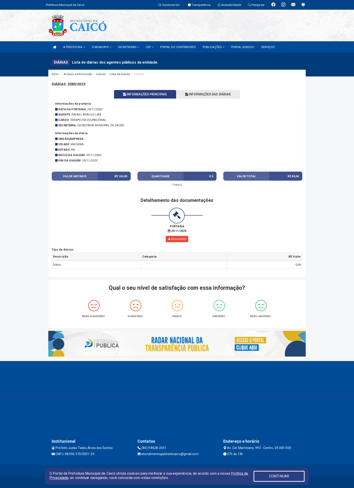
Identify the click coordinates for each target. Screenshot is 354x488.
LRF (150, 47)
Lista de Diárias (120, 74)
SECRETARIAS (128, 47)
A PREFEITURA (74, 47)
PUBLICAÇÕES (213, 47)
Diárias (101, 74)
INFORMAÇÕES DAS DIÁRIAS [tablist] (208, 94)
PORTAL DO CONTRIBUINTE (178, 47)
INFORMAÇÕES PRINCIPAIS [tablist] (145, 94)
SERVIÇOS (268, 47)
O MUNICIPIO (101, 47)
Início (55, 74)
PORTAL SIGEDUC (242, 47)
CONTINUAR (279, 476)
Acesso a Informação (78, 74)
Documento (177, 239)
